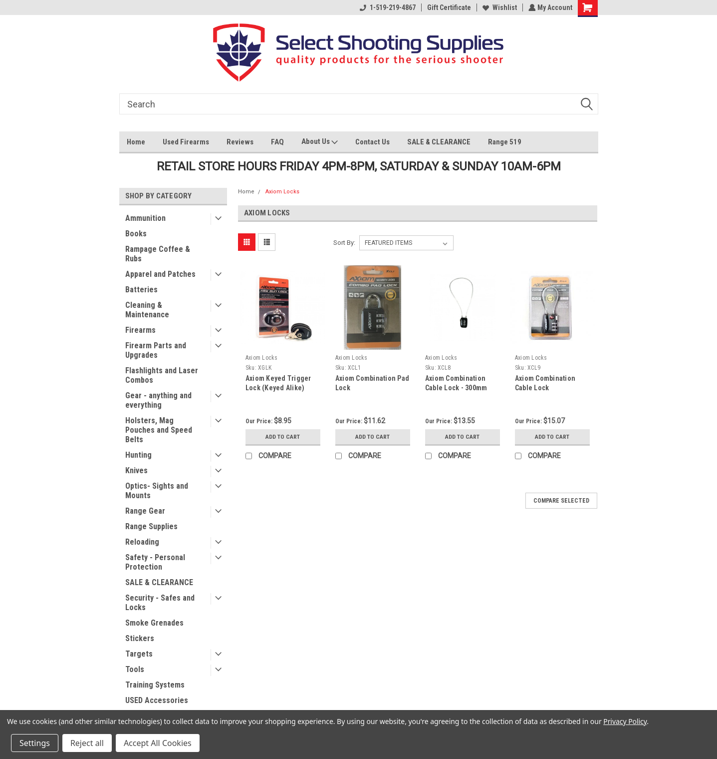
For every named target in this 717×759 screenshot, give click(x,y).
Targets (139, 654)
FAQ (277, 141)
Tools (134, 669)
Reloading (142, 542)
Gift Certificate (448, 7)
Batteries (141, 289)
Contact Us (372, 141)
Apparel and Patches (160, 274)
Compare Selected (561, 500)
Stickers (139, 638)
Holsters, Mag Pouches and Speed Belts (158, 430)
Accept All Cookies (158, 743)
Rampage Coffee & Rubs (157, 253)
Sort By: (344, 242)
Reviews (240, 141)
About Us (319, 142)
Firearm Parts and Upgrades (155, 350)
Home (136, 141)
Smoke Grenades (154, 623)
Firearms (140, 330)
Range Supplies (151, 526)
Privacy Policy (625, 721)
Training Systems (155, 685)
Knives (136, 470)
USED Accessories (156, 700)
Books (136, 233)
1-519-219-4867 (387, 7)
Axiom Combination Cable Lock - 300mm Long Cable (456, 387)
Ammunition (145, 218)
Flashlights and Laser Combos (161, 375)
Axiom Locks (282, 191)
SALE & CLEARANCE (439, 141)
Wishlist (498, 7)
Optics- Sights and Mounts (156, 490)
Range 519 (504, 141)
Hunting (138, 455)
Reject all (87, 743)
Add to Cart (282, 437)
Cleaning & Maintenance (147, 309)
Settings (34, 743)
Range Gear (145, 511)
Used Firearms (186, 141)
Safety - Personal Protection (155, 562)
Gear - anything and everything (158, 400)
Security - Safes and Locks (160, 602)
